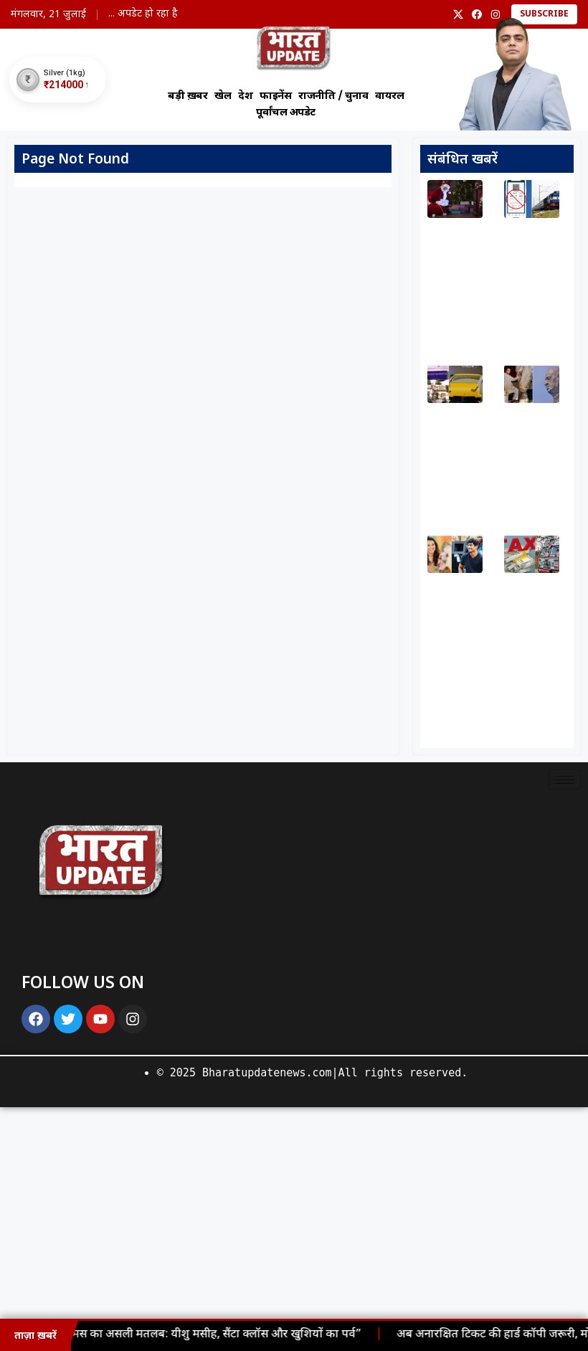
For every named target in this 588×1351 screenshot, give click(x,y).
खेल (222, 96)
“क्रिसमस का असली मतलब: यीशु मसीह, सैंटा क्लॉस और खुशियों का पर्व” (210, 1334)
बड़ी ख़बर (187, 96)
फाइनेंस (275, 96)
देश (245, 96)
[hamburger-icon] (565, 779)
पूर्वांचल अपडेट (286, 112)
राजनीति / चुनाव (333, 96)
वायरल (389, 96)
